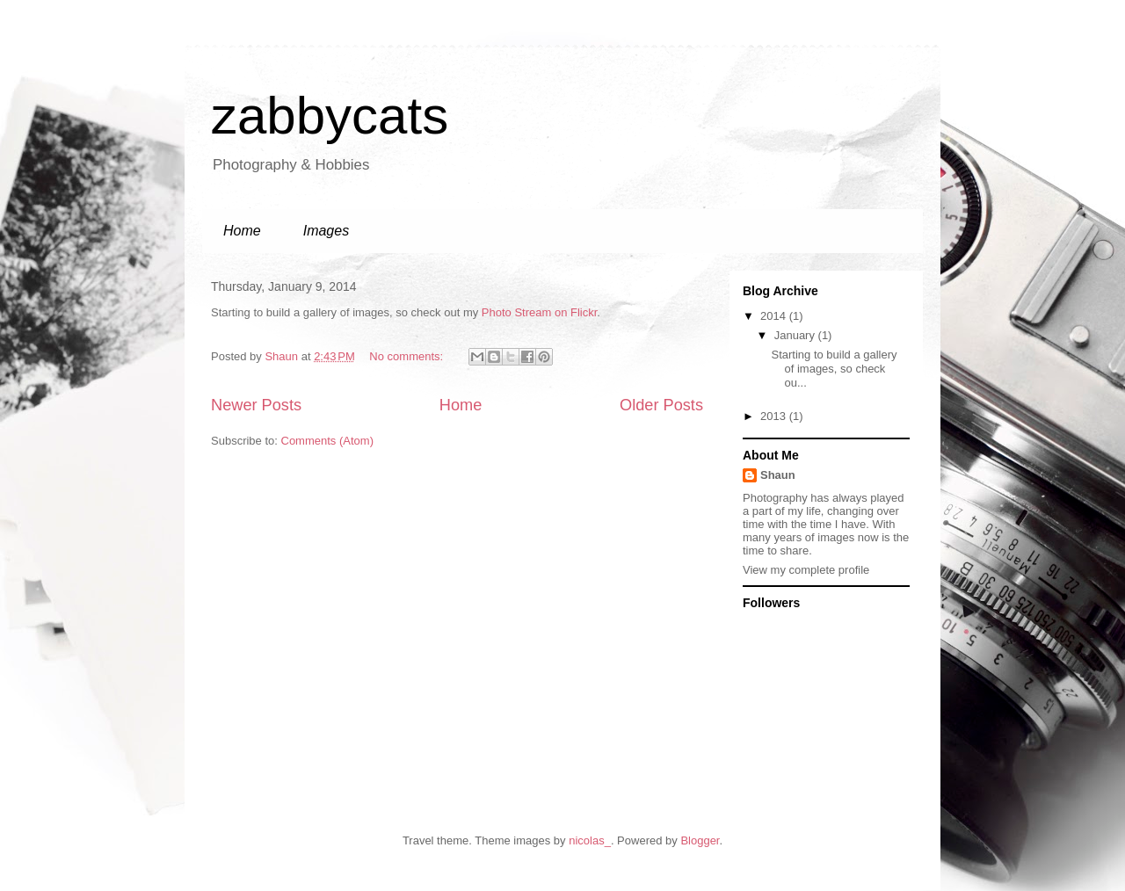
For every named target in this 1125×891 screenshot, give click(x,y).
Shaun (777, 475)
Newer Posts (256, 405)
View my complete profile (806, 569)
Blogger (699, 840)
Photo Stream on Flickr (540, 312)
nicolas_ (590, 840)
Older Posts (661, 405)
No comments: (407, 356)
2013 (774, 416)
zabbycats (329, 115)
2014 (774, 315)
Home (242, 230)
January (796, 335)
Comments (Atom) (327, 440)
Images (326, 230)
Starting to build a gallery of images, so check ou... (833, 368)
